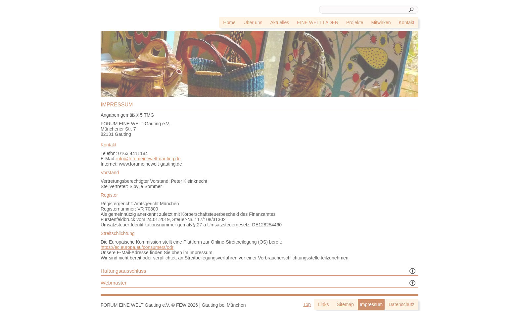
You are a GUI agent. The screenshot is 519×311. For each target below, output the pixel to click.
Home (229, 22)
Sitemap (345, 304)
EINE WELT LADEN (317, 22)
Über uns (253, 22)
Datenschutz (401, 304)
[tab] (259, 272)
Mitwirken (381, 22)
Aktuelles (279, 22)
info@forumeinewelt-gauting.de (148, 158)
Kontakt (406, 22)
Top (307, 304)
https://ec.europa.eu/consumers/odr (137, 247)
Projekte (354, 22)
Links (323, 304)
